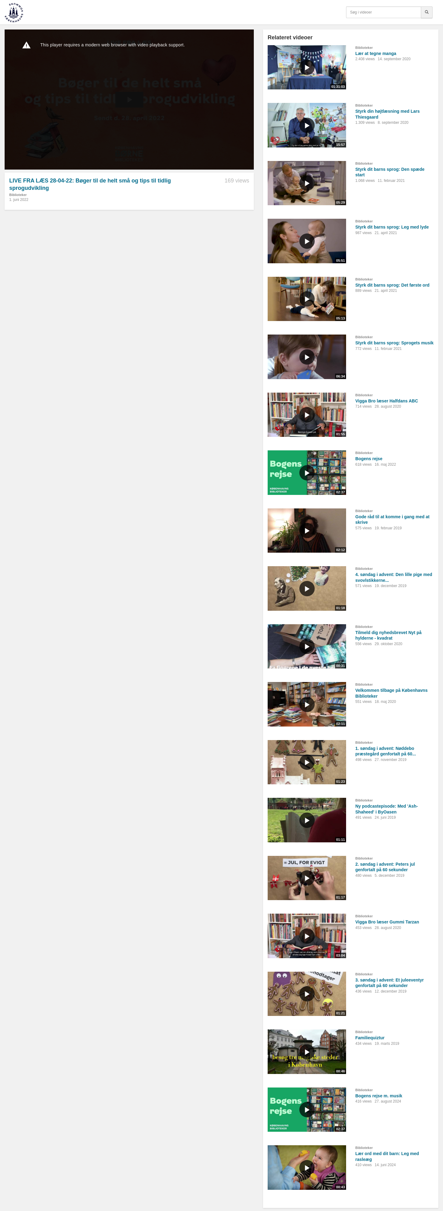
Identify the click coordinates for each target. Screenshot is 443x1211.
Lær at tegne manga (375, 53)
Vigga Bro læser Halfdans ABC (386, 400)
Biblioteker (18, 195)
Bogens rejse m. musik (378, 1095)
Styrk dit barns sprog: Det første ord (392, 285)
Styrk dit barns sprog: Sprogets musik (394, 342)
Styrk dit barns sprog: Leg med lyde (392, 227)
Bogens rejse (368, 458)
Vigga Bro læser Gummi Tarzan (387, 921)
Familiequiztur (370, 1037)
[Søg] (427, 12)
